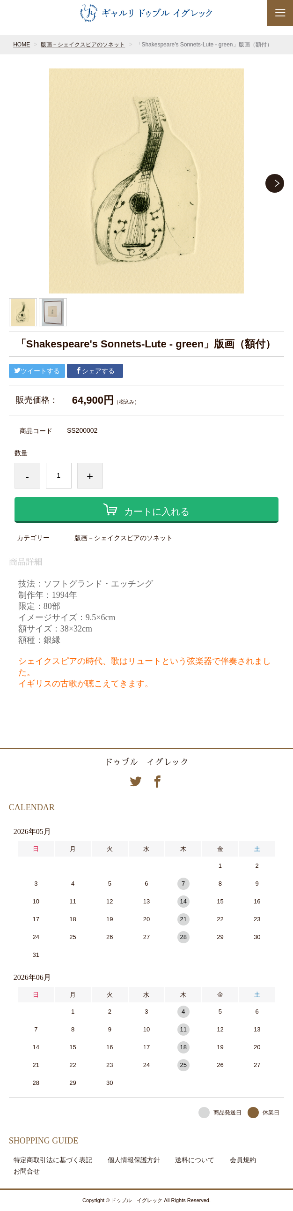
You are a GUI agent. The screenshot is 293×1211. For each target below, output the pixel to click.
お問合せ (27, 1171)
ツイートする (37, 371)
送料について (194, 1160)
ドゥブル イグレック (146, 762)
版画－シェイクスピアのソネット (83, 44)
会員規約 (243, 1160)
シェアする (95, 371)
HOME (21, 44)
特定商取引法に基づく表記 (53, 1160)
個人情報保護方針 (134, 1160)
